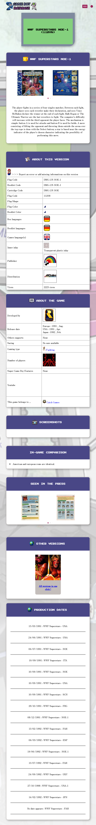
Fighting (50, 349)
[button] (48, 98)
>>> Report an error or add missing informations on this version (45, 174)
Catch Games (51, 402)
